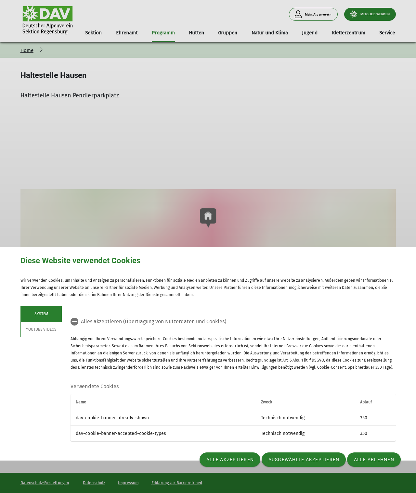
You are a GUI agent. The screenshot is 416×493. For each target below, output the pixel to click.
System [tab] (41, 314)
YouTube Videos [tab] (41, 329)
